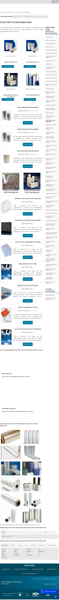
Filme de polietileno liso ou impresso (51, 202)
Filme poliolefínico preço (50, 242)
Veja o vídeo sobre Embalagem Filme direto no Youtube (16, 377)
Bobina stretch (17, 16)
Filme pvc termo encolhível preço (50, 137)
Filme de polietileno (50, 43)
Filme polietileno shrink (51, 220)
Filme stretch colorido (51, 78)
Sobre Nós (38, 579)
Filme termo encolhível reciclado (51, 265)
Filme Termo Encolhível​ (29, 574)
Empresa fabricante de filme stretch (51, 190)
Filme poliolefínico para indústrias (51, 237)
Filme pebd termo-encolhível (50, 206)
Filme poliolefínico (50, 61)
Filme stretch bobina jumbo (51, 141)
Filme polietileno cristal (52, 213)
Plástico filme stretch (51, 50)
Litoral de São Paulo (52, 546)
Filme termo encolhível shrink (51, 85)
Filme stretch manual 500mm (51, 146)
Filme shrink (49, 64)
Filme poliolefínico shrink (50, 246)
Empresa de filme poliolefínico (50, 185)
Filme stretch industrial (49, 251)
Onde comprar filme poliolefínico (51, 274)
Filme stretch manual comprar (51, 255)
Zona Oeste (19, 546)
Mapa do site (53, 579)
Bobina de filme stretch (51, 75)
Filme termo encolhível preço (51, 150)
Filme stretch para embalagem (50, 121)
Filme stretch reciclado (52, 81)
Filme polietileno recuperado (50, 217)
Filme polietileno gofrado (27, 16)
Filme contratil (49, 113)
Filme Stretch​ (6, 569)
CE (41, 532)
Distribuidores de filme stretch (51, 181)
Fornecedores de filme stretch (51, 101)
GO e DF (45, 532)
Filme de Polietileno (37, 569)
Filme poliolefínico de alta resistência (51, 224)
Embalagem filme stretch (50, 92)
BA (37, 532)
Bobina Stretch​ (52, 569)
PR (23, 532)
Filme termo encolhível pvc (51, 155)
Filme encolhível (50, 89)
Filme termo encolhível (51, 53)
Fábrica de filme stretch (52, 193)
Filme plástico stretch (51, 105)
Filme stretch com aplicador (50, 159)
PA (54, 532)
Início (32, 579)
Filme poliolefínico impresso (50, 229)
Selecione (4, 532)
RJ (8, 532)
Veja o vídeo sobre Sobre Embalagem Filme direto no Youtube (17, 412)
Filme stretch (49, 37)
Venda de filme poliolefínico (49, 278)
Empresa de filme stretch (50, 128)
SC (26, 532)
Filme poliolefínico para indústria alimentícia (51, 233)
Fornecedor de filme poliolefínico (51, 269)
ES (16, 532)
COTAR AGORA (8, 66)
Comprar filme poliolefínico (49, 176)
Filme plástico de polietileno (50, 116)
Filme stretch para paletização (50, 68)
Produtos (46, 579)
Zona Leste (33, 546)
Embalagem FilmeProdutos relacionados (51, 30)
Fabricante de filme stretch (50, 57)
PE (33, 532)
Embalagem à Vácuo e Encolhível (51, 299)
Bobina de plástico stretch (50, 282)
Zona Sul (26, 546)
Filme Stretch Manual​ (21, 569)
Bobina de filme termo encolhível (51, 168)
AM (50, 532)
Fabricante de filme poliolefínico (40, 16)
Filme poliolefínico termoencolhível (50, 97)
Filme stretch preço (51, 71)
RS (30, 532)
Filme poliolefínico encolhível (50, 163)
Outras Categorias (50, 290)
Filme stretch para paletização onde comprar (50, 260)
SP (19, 532)
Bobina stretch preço (51, 124)
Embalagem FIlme (50, 295)
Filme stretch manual (51, 40)
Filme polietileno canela (52, 210)
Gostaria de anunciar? (50, 584)
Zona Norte (12, 546)
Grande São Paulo (41, 546)
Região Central (5, 546)
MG (12, 532)
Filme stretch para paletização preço (50, 109)
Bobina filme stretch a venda (51, 172)
